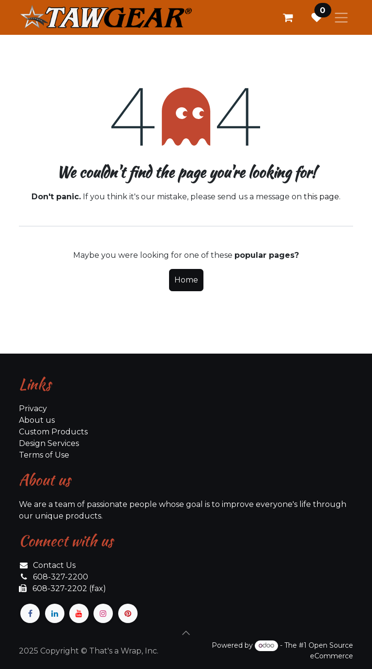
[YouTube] (79, 613)
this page (321, 196)
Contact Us (54, 565)
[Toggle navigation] (341, 17)
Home (186, 279)
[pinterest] (128, 613)
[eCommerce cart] (287, 17)
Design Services (49, 443)
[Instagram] (103, 613)
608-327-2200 (60, 576)
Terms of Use (44, 455)
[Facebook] (30, 613)
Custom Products (53, 431)
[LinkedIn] (54, 613)
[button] (186, 632)
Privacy (33, 408)
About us (37, 420)
